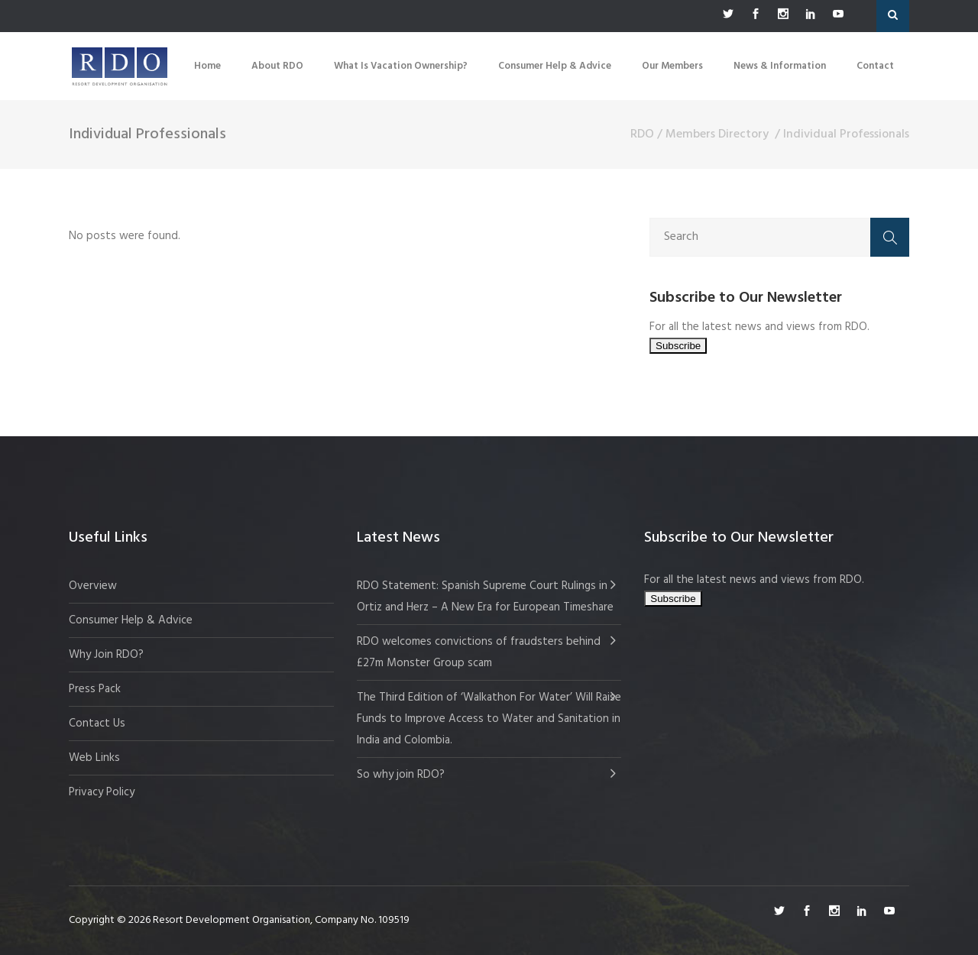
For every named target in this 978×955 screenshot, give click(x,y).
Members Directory (717, 134)
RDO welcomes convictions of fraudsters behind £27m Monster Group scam (479, 652)
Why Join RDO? (106, 655)
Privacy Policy (101, 792)
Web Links (94, 758)
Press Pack (95, 689)
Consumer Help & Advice (131, 620)
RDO (642, 134)
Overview (93, 586)
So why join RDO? (401, 775)
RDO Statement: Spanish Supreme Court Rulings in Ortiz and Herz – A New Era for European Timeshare (485, 597)
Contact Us (97, 723)
